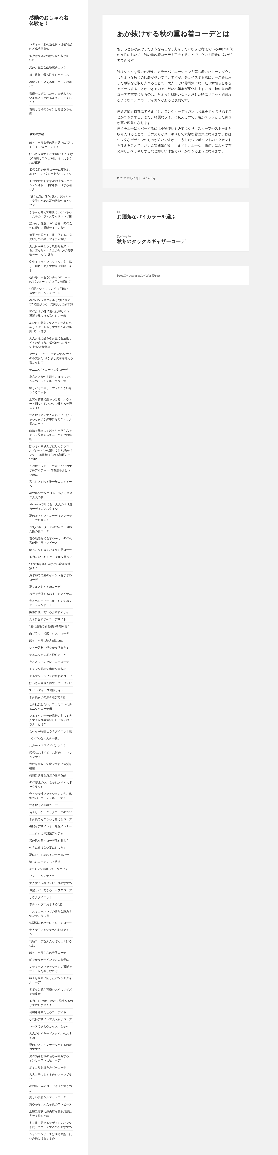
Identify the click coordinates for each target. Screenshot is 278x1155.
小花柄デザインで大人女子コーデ (50, 1019)
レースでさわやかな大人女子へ (49, 1026)
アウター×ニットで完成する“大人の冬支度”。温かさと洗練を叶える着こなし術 (51, 358)
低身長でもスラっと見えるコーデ (50, 819)
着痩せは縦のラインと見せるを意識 (50, 111)
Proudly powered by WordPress (138, 275)
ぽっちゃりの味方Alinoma (46, 640)
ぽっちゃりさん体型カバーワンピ (50, 683)
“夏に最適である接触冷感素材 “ (49, 626)
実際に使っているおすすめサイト (50, 612)
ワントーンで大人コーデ (44, 876)
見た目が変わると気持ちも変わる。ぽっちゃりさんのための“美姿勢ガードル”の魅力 (51, 250)
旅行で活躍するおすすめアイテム (50, 594)
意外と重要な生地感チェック (47, 67)
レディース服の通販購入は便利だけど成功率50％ (50, 46)
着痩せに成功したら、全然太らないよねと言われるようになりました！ (50, 97)
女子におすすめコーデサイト (47, 619)
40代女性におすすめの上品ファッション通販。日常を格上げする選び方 (50, 185)
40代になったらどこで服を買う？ (50, 557)
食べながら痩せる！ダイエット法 (50, 731)
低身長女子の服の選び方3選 (47, 697)
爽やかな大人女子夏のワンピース (50, 1104)
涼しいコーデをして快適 (44, 862)
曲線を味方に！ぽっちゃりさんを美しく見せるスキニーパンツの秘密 (50, 435)
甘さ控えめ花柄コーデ (43, 805)
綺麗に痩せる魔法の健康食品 (47, 775)
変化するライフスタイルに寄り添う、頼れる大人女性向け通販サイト (50, 266)
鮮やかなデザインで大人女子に (49, 960)
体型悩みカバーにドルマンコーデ (50, 923)
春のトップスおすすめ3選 (45, 904)
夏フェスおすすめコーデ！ (46, 586)
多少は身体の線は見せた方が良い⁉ (49, 58)
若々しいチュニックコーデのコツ (50, 812)
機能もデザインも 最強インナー (50, 826)
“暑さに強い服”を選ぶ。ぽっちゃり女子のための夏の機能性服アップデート (50, 201)
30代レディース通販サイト (46, 690)
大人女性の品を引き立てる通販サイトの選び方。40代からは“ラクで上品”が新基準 (50, 342)
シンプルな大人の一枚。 (44, 738)
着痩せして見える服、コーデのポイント (50, 84)
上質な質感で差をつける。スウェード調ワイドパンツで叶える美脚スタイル (50, 403)
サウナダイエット (40, 897)
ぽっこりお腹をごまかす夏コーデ (50, 550)
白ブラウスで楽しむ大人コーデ (49, 633)
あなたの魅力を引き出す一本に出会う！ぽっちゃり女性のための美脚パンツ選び (50, 327)
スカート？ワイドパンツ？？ (47, 745)
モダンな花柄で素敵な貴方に (47, 669)
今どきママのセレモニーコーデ (49, 662)
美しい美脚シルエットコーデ (47, 1097)
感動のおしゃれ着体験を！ (48, 20)
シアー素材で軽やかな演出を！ (49, 647)
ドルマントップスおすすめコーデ (50, 676)
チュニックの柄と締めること (47, 655)
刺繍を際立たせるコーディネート (50, 1012)
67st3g (150, 178)
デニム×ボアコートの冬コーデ (48, 369)
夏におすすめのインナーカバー (49, 855)
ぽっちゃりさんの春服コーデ (47, 952)
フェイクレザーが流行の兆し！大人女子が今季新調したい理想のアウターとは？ (50, 720)
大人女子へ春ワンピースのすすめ (50, 883)
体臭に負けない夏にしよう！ (47, 847)
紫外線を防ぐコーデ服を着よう (49, 840)
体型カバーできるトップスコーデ (50, 890)
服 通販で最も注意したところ (49, 75)
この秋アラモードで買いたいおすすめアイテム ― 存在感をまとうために (50, 470)
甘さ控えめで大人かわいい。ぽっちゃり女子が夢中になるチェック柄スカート (50, 419)
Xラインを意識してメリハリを (48, 869)
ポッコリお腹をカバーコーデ (47, 1067)
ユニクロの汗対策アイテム (46, 833)
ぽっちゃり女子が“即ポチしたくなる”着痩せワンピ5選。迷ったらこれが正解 (51, 158)
